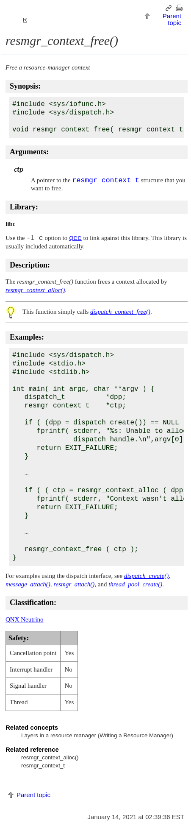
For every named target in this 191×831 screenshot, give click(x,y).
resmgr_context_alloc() (50, 757)
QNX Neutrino (25, 619)
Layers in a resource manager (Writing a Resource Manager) (97, 735)
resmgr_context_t (43, 765)
